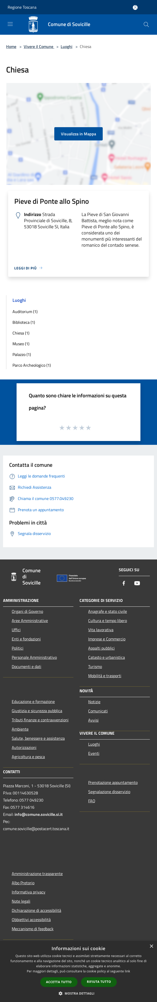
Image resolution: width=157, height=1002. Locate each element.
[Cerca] (146, 24)
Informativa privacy (28, 892)
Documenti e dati (26, 666)
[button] (78, 993)
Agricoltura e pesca (28, 757)
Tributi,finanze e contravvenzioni (40, 720)
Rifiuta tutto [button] (99, 982)
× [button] (151, 946)
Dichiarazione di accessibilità (36, 910)
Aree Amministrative (30, 620)
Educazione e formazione (33, 701)
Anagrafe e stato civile (107, 611)
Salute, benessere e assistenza (38, 738)
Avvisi (93, 720)
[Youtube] (137, 583)
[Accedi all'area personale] (135, 8)
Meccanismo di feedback (33, 929)
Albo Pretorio (23, 883)
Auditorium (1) (24, 311)
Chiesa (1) (20, 333)
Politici (17, 648)
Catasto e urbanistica (106, 657)
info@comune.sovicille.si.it (39, 814)
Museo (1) (20, 344)
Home (11, 46)
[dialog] (78, 971)
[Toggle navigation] (10, 24)
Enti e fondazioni (26, 639)
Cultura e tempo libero (107, 620)
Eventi (93, 753)
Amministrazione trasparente (37, 873)
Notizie (94, 702)
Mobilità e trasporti (104, 676)
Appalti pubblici (101, 648)
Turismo (95, 666)
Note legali (21, 901)
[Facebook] (124, 583)
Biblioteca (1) (23, 322)
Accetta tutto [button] (59, 982)
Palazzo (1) (21, 354)
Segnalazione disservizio (109, 792)
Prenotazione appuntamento (113, 782)
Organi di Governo (27, 611)
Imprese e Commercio (106, 639)
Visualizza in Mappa (78, 134)
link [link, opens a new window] (127, 971)
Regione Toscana (22, 7)
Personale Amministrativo (34, 657)
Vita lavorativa (100, 630)
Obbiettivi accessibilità (31, 919)
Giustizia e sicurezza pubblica (37, 711)
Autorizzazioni (24, 747)
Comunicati (98, 711)
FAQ (91, 801)
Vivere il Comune (39, 46)
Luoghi (66, 46)
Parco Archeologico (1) (31, 365)
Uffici (16, 630)
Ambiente (20, 729)
